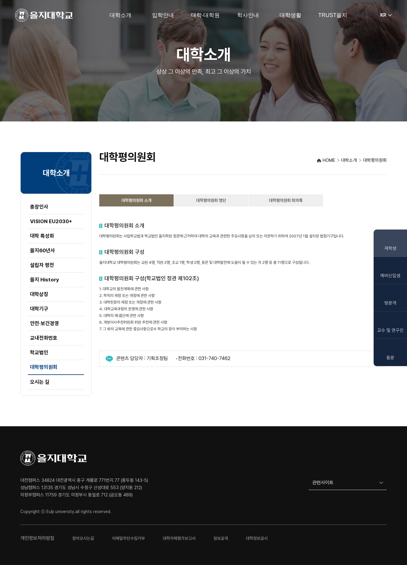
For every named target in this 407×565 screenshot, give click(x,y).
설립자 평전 (42, 265)
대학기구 (39, 309)
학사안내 (248, 15)
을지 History (44, 280)
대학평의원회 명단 (211, 200)
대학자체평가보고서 (179, 538)
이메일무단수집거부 (128, 538)
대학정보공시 (257, 538)
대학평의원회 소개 (136, 200)
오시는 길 (39, 382)
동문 (390, 358)
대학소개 (120, 15)
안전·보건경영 (44, 323)
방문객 (390, 303)
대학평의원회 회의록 (286, 200)
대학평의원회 (43, 367)
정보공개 (220, 538)
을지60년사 (42, 250)
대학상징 (39, 294)
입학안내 (163, 15)
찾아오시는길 (83, 538)
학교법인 (39, 352)
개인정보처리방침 (37, 538)
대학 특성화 (42, 236)
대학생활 (290, 15)
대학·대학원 (205, 15)
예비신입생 (390, 276)
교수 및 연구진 (390, 330)
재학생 (390, 248)
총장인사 (39, 207)
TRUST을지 (333, 15)
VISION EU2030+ (51, 221)
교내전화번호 (43, 338)
